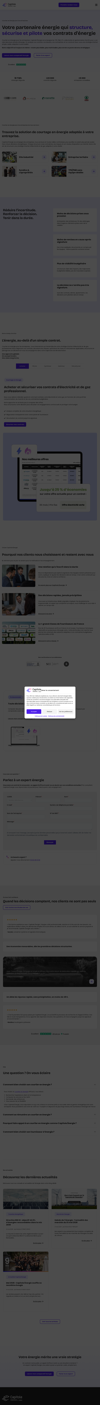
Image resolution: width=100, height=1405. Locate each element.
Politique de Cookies (41, 716)
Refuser (49, 711)
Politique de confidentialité (56, 716)
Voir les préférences (65, 711)
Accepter (34, 711)
